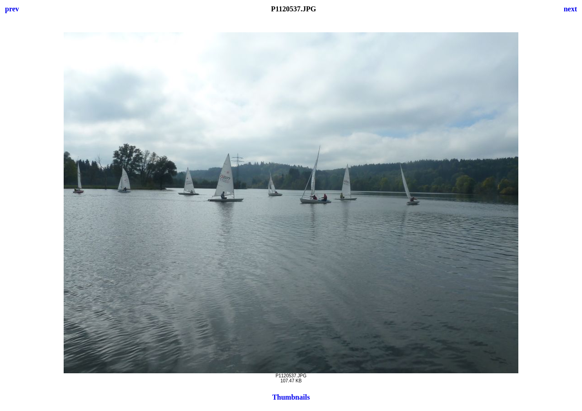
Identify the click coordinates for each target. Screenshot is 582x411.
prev (12, 9)
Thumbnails (291, 397)
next (570, 9)
